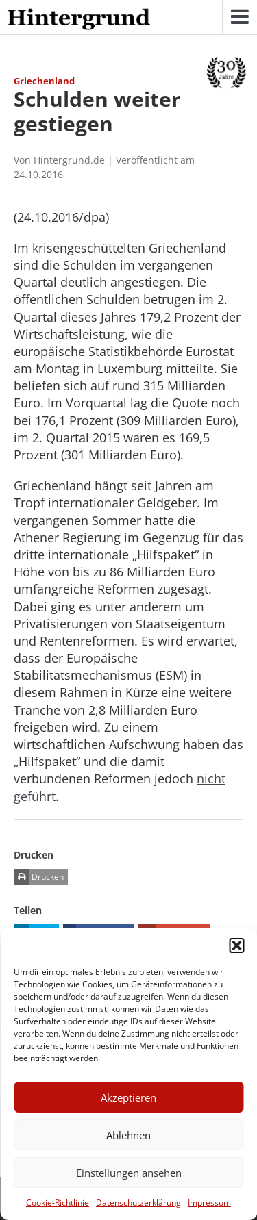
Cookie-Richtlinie (57, 1202)
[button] (236, 945)
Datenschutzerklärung (138, 1202)
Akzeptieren (128, 1097)
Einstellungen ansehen (129, 1173)
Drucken (39, 877)
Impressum (209, 1202)
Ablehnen (128, 1135)
